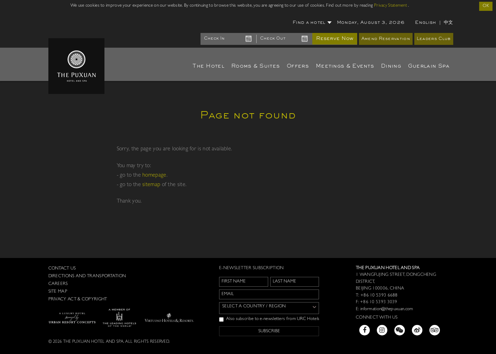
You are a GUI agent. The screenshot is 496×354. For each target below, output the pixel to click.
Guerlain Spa (429, 66)
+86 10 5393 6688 (378, 295)
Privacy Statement (390, 6)
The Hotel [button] (208, 66)
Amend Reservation (385, 39)
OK (486, 6)
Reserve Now (334, 38)
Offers (298, 66)
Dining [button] (391, 66)
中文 (448, 22)
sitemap (151, 185)
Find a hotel (312, 23)
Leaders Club (434, 39)
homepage (154, 175)
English (425, 23)
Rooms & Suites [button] (255, 66)
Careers (58, 284)
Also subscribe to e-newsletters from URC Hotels (269, 319)
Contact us (62, 268)
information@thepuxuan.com (386, 309)
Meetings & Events (345, 66)
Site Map (57, 292)
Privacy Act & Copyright (77, 299)
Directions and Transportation (87, 276)
